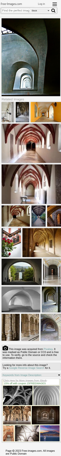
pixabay (48, 349)
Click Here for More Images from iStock (25, 380)
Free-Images (11, 4)
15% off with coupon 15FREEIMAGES (25, 383)
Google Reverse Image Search (26, 368)
